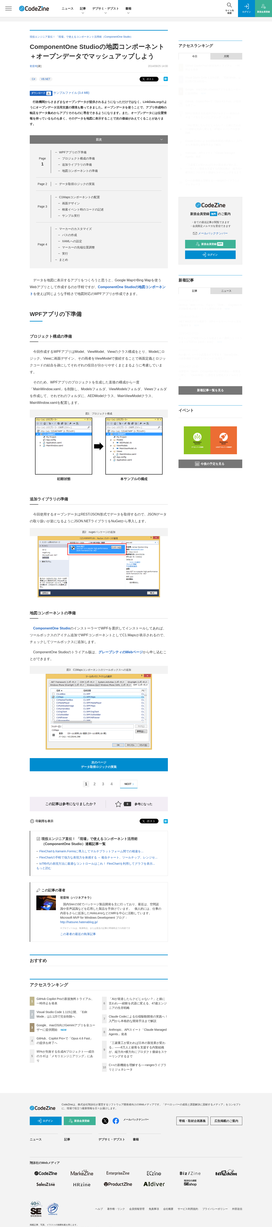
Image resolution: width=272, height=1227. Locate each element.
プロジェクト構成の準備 (78, 158)
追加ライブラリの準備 (77, 164)
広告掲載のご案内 (226, 1121)
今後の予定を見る (209, 464)
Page (42, 184)
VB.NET (45, 79)
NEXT (130, 784)
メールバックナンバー (210, 233)
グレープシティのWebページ (120, 652)
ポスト (148, 79)
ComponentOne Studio (51, 628)
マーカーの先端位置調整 (78, 247)
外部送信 (237, 1208)
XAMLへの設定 (72, 241)
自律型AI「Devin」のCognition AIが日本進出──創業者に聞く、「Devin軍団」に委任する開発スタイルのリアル (209, 375)
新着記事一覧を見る (210, 390)
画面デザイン (71, 203)
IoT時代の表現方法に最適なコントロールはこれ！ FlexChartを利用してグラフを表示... (97, 863)
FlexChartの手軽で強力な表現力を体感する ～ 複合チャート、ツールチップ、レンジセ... (98, 857)
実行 (65, 253)
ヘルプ (99, 1208)
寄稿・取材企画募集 (192, 1121)
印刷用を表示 (41, 821)
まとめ (63, 259)
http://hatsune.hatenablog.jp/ (79, 922)
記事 (83, 9)
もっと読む (43, 868)
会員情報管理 (136, 1208)
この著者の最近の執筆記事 (78, 934)
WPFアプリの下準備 (72, 152)
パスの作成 (69, 235)
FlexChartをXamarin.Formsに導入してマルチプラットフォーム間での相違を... (91, 851)
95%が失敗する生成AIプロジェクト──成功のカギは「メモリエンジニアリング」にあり (65, 1056)
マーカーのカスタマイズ (75, 229)
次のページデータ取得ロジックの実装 (99, 765)
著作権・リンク (116, 1208)
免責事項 (154, 1208)
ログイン (210, 255)
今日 (194, 56)
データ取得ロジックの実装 (77, 184)
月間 (226, 56)
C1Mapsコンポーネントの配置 (79, 197)
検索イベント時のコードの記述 (82, 209)
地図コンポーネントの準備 (80, 170)
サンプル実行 (71, 215)
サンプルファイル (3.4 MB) (71, 92)
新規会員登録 (209, 244)
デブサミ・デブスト (105, 9)
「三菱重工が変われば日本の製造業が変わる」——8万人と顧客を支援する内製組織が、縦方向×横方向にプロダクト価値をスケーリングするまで (213, 168)
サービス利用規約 (188, 1208)
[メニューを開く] (8, 8)
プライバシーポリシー (215, 1208)
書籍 (128, 9)
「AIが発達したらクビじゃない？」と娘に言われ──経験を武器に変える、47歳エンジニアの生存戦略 (138, 1003)
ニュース (68, 8)
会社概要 (168, 1208)
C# (33, 79)
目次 (130, 139)
